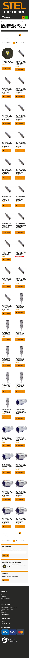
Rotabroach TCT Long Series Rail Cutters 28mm (20, 334)
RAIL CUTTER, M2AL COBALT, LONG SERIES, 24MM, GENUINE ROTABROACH (7, 171)
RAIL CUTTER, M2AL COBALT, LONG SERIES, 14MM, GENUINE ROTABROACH (21, 226)
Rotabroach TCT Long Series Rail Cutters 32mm (20, 306)
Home (2, 21)
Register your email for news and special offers (12, 550)
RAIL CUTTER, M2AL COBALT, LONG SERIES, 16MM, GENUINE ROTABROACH (7, 280)
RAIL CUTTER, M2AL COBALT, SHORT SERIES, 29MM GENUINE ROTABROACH (7, 493)
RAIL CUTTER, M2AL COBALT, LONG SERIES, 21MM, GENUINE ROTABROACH (21, 199)
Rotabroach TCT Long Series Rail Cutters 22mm (6, 385)
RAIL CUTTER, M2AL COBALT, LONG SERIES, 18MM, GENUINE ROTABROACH (7, 253)
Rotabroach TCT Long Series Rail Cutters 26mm (6, 359)
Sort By (3, 35)
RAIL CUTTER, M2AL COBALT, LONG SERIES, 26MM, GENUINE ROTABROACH (7, 144)
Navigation (7, 17)
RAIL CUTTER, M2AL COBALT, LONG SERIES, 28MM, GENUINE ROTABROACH (7, 117)
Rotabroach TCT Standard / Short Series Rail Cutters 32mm (21, 439)
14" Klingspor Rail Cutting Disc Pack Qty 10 (7, 62)
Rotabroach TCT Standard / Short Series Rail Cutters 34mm (21, 412)
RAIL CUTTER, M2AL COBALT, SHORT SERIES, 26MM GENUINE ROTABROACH (21, 520)
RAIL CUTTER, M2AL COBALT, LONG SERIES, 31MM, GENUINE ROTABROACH (7, 90)
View (17, 35)
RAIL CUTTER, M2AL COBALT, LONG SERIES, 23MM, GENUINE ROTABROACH (21, 171)
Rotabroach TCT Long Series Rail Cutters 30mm (6, 334)
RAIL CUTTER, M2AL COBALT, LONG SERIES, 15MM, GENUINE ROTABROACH (21, 280)
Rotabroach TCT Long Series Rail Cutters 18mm (6, 411)
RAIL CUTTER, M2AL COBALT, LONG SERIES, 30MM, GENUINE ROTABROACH (21, 90)
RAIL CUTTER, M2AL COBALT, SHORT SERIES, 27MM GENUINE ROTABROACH (7, 520)
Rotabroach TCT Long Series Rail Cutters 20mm (20, 385)
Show (3, 38)
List (22, 35)
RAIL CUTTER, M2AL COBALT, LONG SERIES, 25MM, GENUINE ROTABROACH (21, 144)
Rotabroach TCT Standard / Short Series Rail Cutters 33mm (7, 439)
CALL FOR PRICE (19, 256)
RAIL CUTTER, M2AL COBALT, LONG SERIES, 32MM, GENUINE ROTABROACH (21, 63)
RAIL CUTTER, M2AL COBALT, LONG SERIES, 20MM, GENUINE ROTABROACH (7, 226)
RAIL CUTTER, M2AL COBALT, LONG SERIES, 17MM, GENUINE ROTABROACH (21, 253)
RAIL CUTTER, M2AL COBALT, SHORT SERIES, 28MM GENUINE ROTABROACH (21, 493)
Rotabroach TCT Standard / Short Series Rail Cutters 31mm (7, 466)
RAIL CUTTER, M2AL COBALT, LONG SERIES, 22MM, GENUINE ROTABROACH (7, 199)
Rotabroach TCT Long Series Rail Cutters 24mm (20, 359)
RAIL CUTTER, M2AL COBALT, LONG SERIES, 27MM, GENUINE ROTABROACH (21, 117)
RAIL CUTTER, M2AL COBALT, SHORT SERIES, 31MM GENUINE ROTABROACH (21, 466)
